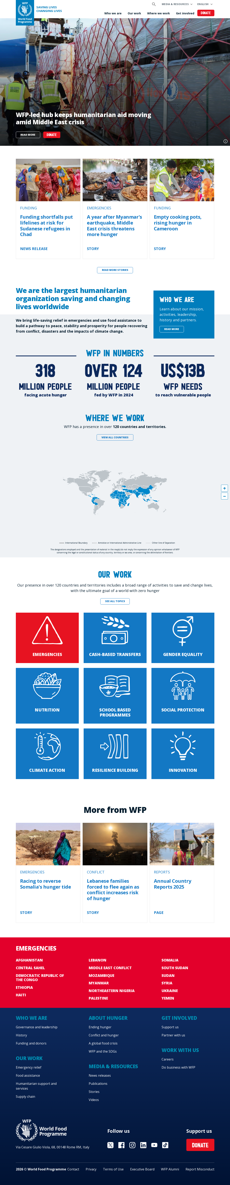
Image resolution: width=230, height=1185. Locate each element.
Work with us (180, 1050)
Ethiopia (24, 987)
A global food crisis (103, 1043)
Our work (134, 13)
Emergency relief (28, 1067)
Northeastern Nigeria (112, 990)
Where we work (158, 13)
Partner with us (173, 1035)
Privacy (91, 1169)
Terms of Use (113, 1169)
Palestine (98, 998)
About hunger (108, 1018)
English (203, 4)
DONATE (52, 135)
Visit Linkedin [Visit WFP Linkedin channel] (143, 1145)
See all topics (115, 601)
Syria (167, 983)
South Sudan (175, 967)
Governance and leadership (36, 1027)
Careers (168, 1059)
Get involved (185, 13)
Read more (28, 134)
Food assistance (28, 1075)
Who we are (113, 13)
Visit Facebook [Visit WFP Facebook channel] (121, 1145)
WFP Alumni (170, 1169)
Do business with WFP (178, 1067)
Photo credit (225, 141)
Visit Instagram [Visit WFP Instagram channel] (132, 1145)
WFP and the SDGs (103, 1051)
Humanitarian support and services (36, 1086)
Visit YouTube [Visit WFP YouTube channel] (154, 1145)
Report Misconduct (200, 1169)
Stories (94, 1091)
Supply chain (25, 1096)
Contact (73, 1169)
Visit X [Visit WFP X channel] (110, 1145)
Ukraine (170, 990)
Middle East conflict (110, 967)
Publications (98, 1083)
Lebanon (97, 960)
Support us (170, 1027)
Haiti (21, 994)
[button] (224, 488)
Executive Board (142, 1169)
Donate (206, 13)
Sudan (168, 975)
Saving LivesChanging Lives (49, 9)
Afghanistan (29, 960)
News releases (100, 1075)
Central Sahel (30, 967)
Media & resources (175, 4)
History (21, 1035)
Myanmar (99, 983)
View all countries (115, 437)
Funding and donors (31, 1043)
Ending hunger (100, 1027)
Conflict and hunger (104, 1035)
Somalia (170, 960)
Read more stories (115, 270)
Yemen (168, 998)
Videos (94, 1100)
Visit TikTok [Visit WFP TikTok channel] (165, 1145)
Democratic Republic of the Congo (40, 977)
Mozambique (101, 975)
